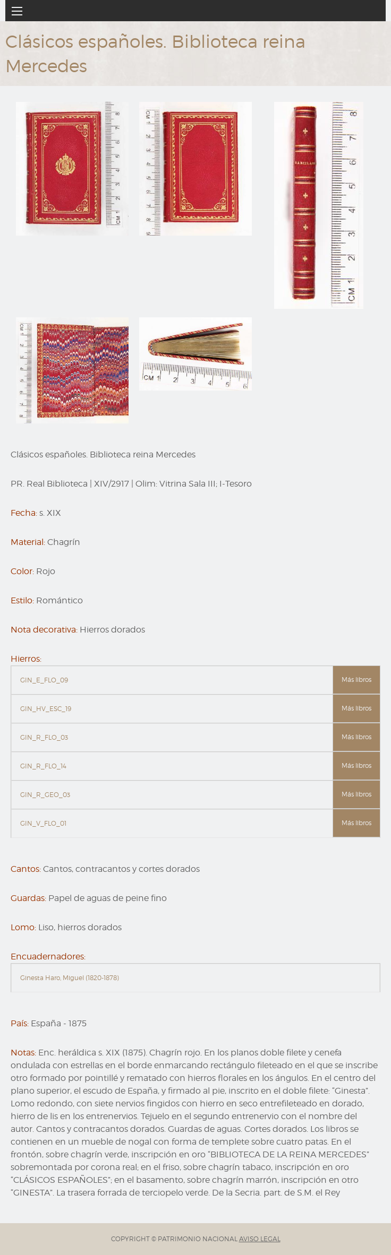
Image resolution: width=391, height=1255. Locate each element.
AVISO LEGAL (259, 1239)
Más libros (356, 679)
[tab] (195, 680)
